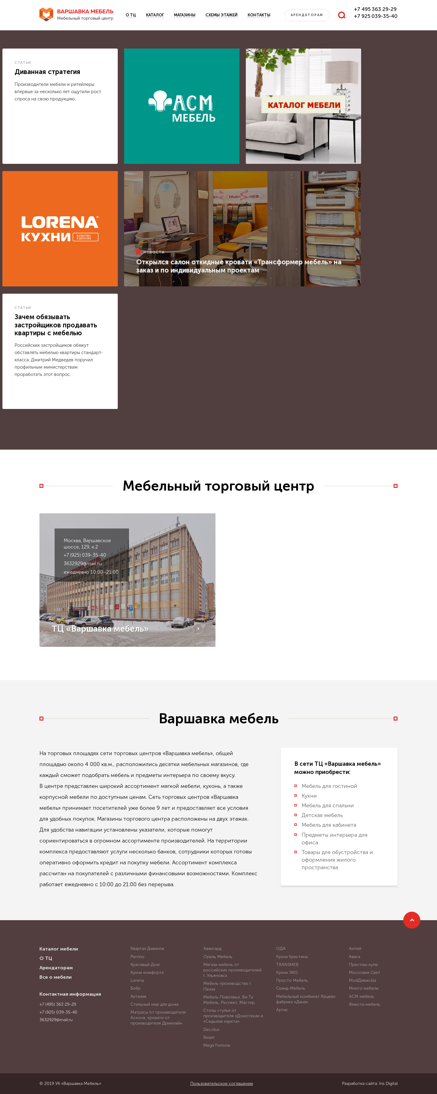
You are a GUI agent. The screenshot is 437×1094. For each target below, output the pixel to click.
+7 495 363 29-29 (375, 9)
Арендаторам (307, 15)
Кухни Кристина (292, 956)
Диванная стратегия (47, 72)
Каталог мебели (58, 949)
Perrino (137, 956)
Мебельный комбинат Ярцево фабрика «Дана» (306, 999)
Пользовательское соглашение (221, 1083)
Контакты (259, 15)
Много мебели (363, 988)
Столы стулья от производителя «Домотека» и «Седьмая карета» (233, 1016)
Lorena (137, 980)
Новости (154, 252)
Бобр (135, 988)
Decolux (211, 1029)
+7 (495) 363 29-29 (57, 1004)
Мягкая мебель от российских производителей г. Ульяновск (232, 970)
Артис (282, 1009)
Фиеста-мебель (364, 1004)
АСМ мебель (361, 996)
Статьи (23, 63)
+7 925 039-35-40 (376, 16)
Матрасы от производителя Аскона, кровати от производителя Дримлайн (158, 1018)
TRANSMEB (287, 964)
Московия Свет (364, 972)
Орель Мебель (217, 956)
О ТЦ (131, 15)
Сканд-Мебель (290, 988)
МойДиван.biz (362, 980)
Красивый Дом (145, 964)
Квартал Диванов (147, 948)
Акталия (138, 996)
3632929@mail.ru (83, 563)
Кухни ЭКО (287, 972)
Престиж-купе (363, 964)
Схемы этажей (221, 15)
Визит (209, 1037)
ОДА (281, 948)
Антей (355, 948)
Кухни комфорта (147, 972)
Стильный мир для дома (154, 1004)
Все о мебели (55, 977)
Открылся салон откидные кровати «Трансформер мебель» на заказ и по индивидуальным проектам (238, 266)
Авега (354, 956)
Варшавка (85, 15)
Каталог (155, 15)
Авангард (212, 948)
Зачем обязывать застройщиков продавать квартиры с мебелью (56, 325)
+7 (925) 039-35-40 (85, 555)
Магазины (184, 15)
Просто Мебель (292, 980)
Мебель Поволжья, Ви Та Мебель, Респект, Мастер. (229, 999)
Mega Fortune (216, 1045)
